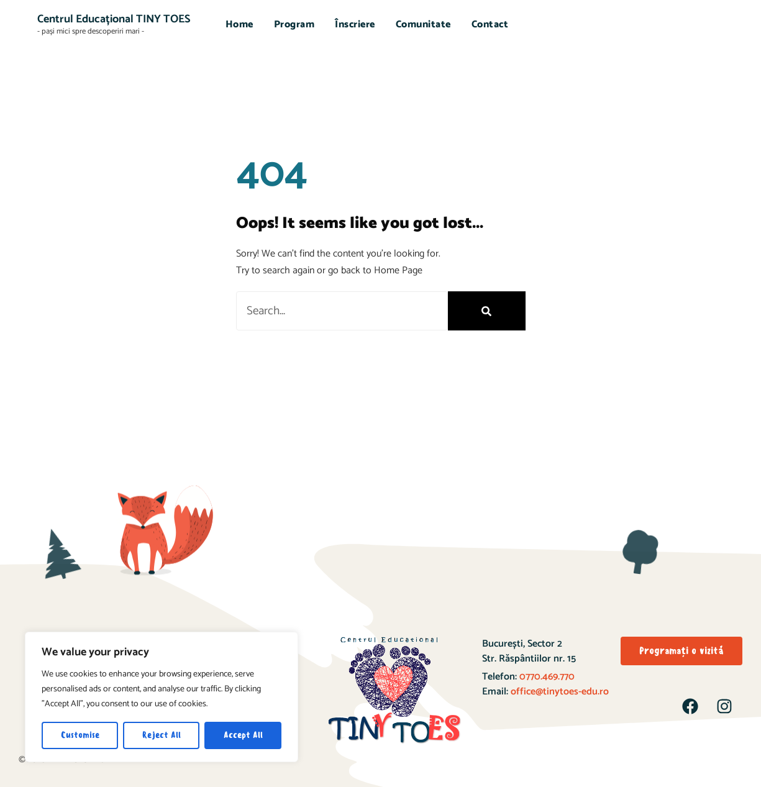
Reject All (161, 735)
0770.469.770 (546, 676)
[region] (161, 697)
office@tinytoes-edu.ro (560, 691)
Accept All (243, 735)
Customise (80, 735)
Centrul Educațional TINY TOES (113, 19)
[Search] (487, 310)
